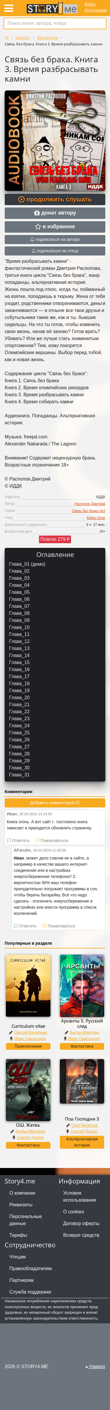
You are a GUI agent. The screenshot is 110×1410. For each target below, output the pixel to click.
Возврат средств (81, 1235)
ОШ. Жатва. (28, 1125)
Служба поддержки (30, 1291)
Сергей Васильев (30, 1032)
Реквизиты (20, 1204)
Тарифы (18, 1235)
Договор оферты (81, 1223)
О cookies (73, 1211)
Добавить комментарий (55, 802)
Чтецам (17, 1256)
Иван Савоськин (30, 1038)
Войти (90, 4)
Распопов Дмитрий (90, 504)
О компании (22, 1193)
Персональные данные (25, 1220)
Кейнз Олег (96, 518)
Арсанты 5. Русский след (82, 1023)
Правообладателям (30, 1268)
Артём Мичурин (30, 1131)
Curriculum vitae (28, 1026)
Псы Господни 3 (82, 1119)
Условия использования (79, 1197)
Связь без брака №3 (88, 511)
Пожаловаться (51, 840)
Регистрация (96, 10)
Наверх (95, 1366)
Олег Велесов (84, 1125)
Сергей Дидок (30, 1137)
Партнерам (21, 1280)
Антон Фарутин (84, 1032)
